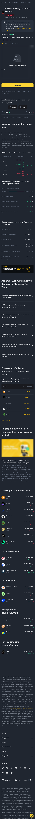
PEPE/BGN (27, 414)
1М (9, 44)
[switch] (29, 780)
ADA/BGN (27, 403)
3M (12, 44)
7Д (6, 44)
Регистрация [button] (17, 85)
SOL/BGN (27, 397)
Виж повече (5, 421)
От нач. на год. (21, 44)
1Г (15, 44)
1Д (3, 44)
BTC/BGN (27, 391)
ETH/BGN (27, 409)
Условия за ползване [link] (15, 708)
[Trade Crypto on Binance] (17, 269)
